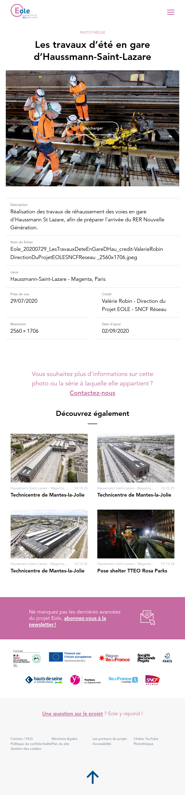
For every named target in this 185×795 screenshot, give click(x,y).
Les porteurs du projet (109, 739)
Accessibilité (101, 744)
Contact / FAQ (22, 739)
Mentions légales (64, 739)
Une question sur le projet (72, 713)
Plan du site (60, 744)
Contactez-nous (92, 393)
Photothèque (92, 32)
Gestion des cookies (26, 748)
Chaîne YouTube (145, 739)
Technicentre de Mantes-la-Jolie (48, 495)
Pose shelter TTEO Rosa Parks (132, 571)
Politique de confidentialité (31, 744)
